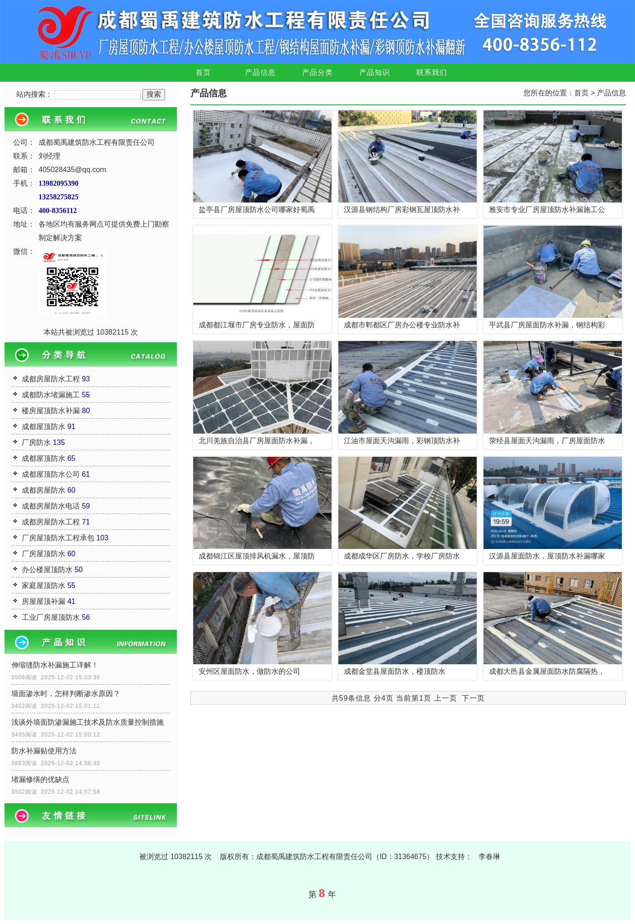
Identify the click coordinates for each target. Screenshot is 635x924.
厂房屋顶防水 (43, 554)
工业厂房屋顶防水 (51, 617)
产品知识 (374, 72)
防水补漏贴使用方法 (44, 751)
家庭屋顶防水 (43, 585)
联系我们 (431, 72)
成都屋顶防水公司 (51, 474)
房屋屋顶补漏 (43, 601)
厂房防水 (36, 442)
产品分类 (317, 72)
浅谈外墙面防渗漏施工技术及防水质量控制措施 (87, 722)
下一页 (473, 698)
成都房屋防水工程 (51, 379)
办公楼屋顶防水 (47, 569)
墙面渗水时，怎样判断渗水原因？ (65, 693)
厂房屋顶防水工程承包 (58, 538)
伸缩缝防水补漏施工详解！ (54, 665)
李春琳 (489, 856)
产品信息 (260, 72)
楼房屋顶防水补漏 (51, 411)
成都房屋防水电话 (51, 506)
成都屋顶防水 (43, 426)
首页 (203, 72)
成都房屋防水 (43, 490)
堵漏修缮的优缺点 (40, 779)
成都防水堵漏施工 (51, 395)
